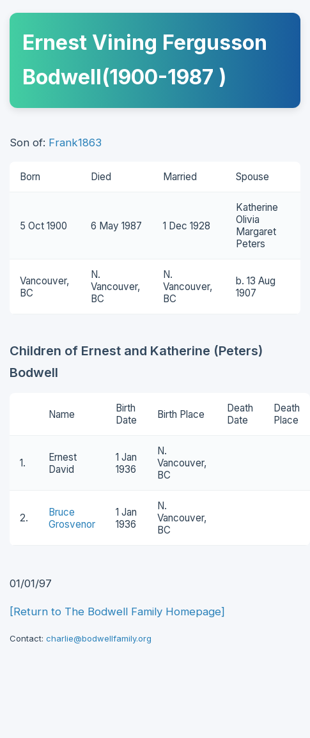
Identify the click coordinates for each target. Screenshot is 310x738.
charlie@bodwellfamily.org (98, 638)
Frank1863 (75, 142)
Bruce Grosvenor (72, 518)
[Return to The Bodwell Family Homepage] (117, 611)
